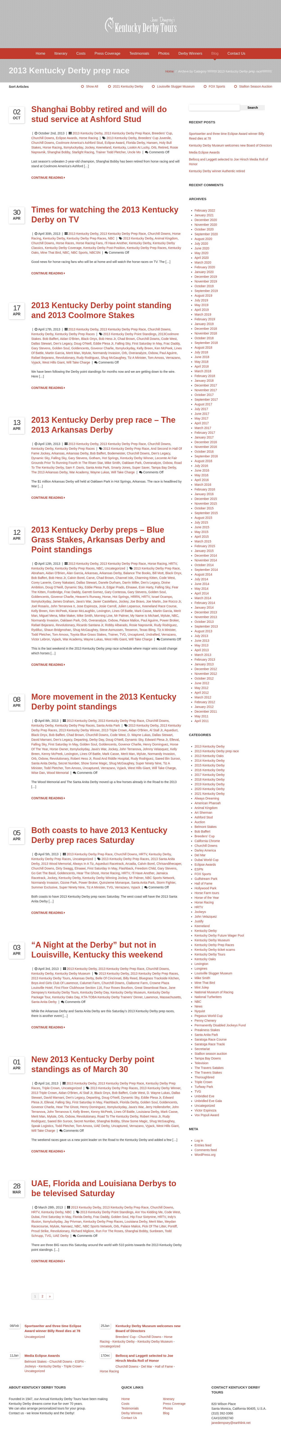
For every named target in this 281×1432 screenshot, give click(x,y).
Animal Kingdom (206, 808)
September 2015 (206, 513)
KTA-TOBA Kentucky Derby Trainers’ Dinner (112, 997)
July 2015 (201, 522)
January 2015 (204, 551)
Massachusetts (170, 997)
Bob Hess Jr (107, 339)
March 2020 (203, 262)
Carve (90, 578)
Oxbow (153, 353)
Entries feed (203, 1145)
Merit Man (73, 353)
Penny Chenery (205, 1020)
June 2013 (202, 640)
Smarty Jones (120, 467)
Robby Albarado (116, 625)
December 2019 (206, 276)
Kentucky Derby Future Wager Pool (219, 935)
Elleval (174, 739)
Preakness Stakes (207, 1030)
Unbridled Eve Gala (208, 1101)
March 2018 (203, 371)
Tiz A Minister (136, 357)
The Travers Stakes (208, 1072)
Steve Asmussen (111, 630)
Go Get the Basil (43, 873)
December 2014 (206, 555)
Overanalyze (138, 353)
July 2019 (201, 300)
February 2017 (205, 432)
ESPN (199, 869)
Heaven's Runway (87, 597)
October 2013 (204, 621)
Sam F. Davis (75, 467)
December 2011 (206, 711)
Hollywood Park (205, 888)
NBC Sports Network (159, 878)
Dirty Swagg (64, 868)
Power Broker (169, 620)
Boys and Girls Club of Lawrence (54, 983)
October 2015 (204, 508)
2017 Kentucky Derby (210, 775)
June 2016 (202, 470)
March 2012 (203, 697)
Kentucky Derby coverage (63, 248)
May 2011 (201, 716)
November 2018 (206, 333)
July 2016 (201, 466)
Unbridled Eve (204, 1096)
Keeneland (103, 147)
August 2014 (203, 574)
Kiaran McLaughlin (82, 611)
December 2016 (206, 442)
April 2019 (202, 310)
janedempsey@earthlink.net (231, 1423)
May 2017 (201, 418)
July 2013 (201, 636)
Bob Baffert (98, 453)
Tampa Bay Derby (163, 467)
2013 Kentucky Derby (87, 133)
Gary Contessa (115, 592)
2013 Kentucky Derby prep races (125, 859)
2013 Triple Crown (114, 730)
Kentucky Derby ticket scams (215, 949)
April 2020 (202, 258)
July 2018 (201, 352)
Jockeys (200, 912)
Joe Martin (153, 601)
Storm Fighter (165, 882)
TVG (122, 634)
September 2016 (206, 456)
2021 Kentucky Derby (128, 86)
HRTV (172, 563)
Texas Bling (147, 630)
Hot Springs (110, 458)
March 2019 (203, 314)
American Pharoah (208, 803)
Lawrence (151, 997)
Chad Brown (126, 339)
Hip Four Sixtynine (143, 1217)
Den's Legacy (62, 343)
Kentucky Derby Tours (210, 954)
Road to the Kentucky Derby (117, 1116)
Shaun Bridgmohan (57, 630)
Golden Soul (61, 348)
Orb (153, 147)
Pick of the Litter (154, 1226)
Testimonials (139, 53)
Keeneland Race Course (159, 606)
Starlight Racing (83, 152)
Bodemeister (116, 453)
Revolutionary (65, 357)
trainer (113, 634)
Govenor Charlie (102, 348)
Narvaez (67, 1226)
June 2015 (202, 527)
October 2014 (204, 565)
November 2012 (206, 673)
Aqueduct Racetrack (109, 863)
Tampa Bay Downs (208, 1058)
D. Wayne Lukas (138, 735)
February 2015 (205, 546)
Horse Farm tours (207, 893)
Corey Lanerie (41, 582)
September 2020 (206, 234)
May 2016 (201, 475)
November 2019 (206, 281)
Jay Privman (73, 1221)
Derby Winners (190, 53)
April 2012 (202, 692)
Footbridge (55, 592)
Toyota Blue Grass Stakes (88, 634)
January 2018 (204, 380)
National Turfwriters (208, 997)
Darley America (205, 850)
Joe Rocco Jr (172, 601)
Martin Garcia (54, 353)
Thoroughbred (204, 1077)
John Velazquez (206, 916)
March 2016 (203, 484)
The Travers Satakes (209, 1068)
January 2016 (204, 494)
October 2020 (204, 229)
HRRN (135, 597)
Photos (164, 53)
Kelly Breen (145, 348)
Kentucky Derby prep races (146, 248)
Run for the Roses (109, 1231)
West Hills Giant (53, 362)
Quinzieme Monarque (114, 882)
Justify (199, 921)
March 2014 (203, 598)
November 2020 (206, 224)
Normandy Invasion (106, 353)
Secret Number (68, 763)
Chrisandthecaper (168, 863)
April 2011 (202, 721)
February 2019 (205, 319)
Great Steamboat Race (150, 987)
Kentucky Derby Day (94, 992)
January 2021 (204, 215)
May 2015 (201, 532)
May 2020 (201, 253)
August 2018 (203, 347)
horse (106, 597)
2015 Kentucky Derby (210, 765)
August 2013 (203, 631)
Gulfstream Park (206, 879)
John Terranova (130, 749)
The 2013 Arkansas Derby (49, 472)
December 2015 (206, 499)
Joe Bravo (137, 601)
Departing (81, 739)
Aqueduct (170, 730)
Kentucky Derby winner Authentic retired (217, 171)
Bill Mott (158, 573)
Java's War (83, 601)
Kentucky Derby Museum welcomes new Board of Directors (230, 145)
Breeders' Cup (162, 133)
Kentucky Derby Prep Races (86, 238)
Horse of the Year (207, 897)
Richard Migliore (82, 1231)
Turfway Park (204, 1087)
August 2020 (203, 239)
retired (163, 147)
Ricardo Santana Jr (90, 625)
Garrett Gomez (92, 592)
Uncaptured (136, 634)
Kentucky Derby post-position (104, 248)
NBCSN (94, 252)
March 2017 (203, 428)
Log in (199, 1140)
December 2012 (206, 669)
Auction (200, 822)
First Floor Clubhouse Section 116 (78, 987)
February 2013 (205, 659)
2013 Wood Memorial (56, 863)
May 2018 (201, 362)
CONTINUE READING (48, 177)
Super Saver (141, 467)
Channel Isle (124, 578)
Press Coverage (107, 53)
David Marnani (41, 739)
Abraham (37, 573)
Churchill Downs (42, 138)
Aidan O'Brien (69, 339)
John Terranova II (63, 606)
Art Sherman (203, 812)
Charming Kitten (146, 578)
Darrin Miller (130, 582)
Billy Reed (130, 978)
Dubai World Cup (206, 860)
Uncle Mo (134, 152)
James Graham (63, 601)
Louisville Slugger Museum (176, 86)
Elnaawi (131, 587)
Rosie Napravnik (140, 625)
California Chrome (207, 841)
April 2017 (202, 423)
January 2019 (204, 324)
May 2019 (201, 305)
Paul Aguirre (168, 353)
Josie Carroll (107, 606)
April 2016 (202, 480)
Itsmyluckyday (73, 147)
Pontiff (172, 1226)
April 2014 (202, 593)
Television (201, 1063)
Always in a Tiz (83, 863)
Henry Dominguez (155, 744)
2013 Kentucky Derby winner (79, 730)
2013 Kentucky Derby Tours (50, 978)
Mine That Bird (50, 252)
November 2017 (206, 390)
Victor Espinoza (205, 1110)
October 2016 (204, 451)
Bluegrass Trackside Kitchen (159, 978)
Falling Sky (122, 343)
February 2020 (205, 267)
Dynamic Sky (40, 458)
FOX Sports (217, 86)
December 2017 (206, 385)
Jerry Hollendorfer (157, 1107)
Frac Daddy (171, 343)
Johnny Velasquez (155, 749)
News (198, 1006)
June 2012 (202, 683)
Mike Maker (67, 615)
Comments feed (206, 1150)
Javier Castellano (105, 601)
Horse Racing (88, 138)
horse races (65, 243)
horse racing (52, 147)
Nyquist (200, 1011)
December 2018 (206, 328)
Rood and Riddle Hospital (111, 758)
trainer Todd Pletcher (111, 152)
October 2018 (204, 338)
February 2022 (205, 210)
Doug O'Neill (82, 343)
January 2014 (204, 607)
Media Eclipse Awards (204, 152)
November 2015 (206, 503)
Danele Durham (109, 582)
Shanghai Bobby (58, 152)
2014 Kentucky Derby (210, 760)
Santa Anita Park (97, 467)
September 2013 (206, 626)
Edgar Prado (115, 587)
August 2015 (203, 517)
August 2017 (203, 404)
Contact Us (236, 53)
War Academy (79, 472)
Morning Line (103, 615)
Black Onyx (89, 339)
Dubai (35, 1217)
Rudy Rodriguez (88, 357)
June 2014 (202, 584)
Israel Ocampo (162, 597)
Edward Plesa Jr (156, 739)
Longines (201, 968)
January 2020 (204, 272)
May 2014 (201, 588)
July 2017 (201, 409)
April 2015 (202, 536)
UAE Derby (101, 1126)
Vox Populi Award (207, 1115)
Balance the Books (137, 573)
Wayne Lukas (99, 472)
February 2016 (205, 489)
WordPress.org (205, 1154)
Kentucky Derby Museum (72, 973)
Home (40, 53)
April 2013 (202, 650)
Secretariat (202, 1049)
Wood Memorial (58, 773)
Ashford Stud (204, 817)
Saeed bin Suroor (167, 758)
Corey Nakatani (64, 582)
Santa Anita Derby (44, 763)
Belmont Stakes (206, 827)
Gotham (94, 458)
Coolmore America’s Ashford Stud (79, 143)
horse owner (59, 749)
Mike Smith (112, 463)
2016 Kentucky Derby (210, 770)
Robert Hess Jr (80, 758)
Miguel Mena (48, 615)
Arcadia (130, 863)
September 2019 (206, 291)
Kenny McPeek (52, 754)
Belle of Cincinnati (108, 978)
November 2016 (206, 447)
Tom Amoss (156, 357)
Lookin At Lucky (138, 147)
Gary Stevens (40, 348)
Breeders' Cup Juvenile (154, 138)
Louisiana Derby (147, 1112)
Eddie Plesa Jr (103, 343)
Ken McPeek (163, 348)
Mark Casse (142, 611)
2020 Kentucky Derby (210, 789)
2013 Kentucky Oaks (209, 756)
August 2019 (203, 295)
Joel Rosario (40, 606)
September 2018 (206, 343)
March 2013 (203, 655)
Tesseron (131, 630)
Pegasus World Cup (208, 1016)
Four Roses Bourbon (118, 987)
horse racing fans (89, 243)
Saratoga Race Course (211, 1039)
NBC (111, 238)
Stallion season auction (255, 86)
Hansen (152, 143)
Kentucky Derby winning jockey (104, 878)
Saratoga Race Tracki (210, 1044)
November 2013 (206, 617)
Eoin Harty (146, 587)
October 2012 (204, 678)
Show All (92, 86)
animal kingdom (166, 238)
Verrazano (173, 357)
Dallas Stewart (41, 343)
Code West (169, 339)
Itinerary (60, 53)
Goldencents (80, 348)
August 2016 (203, 461)
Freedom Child (145, 868)
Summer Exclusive (44, 887)
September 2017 (206, 399)
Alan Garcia (75, 573)
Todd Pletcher (40, 634)
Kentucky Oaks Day (65, 997)
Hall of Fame (203, 883)
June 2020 (202, 248)
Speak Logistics (42, 1126)
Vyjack (36, 362)
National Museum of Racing (214, 992)
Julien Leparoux (129, 606)
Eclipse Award (115, 143)
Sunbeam (156, 1231)
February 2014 (205, 603)
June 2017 (202, 414)
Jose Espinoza (87, 606)
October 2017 (204, 395)
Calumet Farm (90, 983)
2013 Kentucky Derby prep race (127, 133)
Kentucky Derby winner (136, 458)
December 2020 (206, 220)
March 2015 (203, 541)
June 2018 (202, 357)
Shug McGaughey (113, 357)
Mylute (86, 353)
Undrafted (152, 634)
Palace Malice (129, 620)
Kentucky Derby (54, 238)
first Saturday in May (147, 343)
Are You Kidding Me (149, 1212)
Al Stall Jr (156, 730)
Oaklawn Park (132, 463)
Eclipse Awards (66, 138)
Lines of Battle (122, 611)
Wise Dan (38, 773)
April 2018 (202, 366)
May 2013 (201, 645)
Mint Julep (202, 987)
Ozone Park (68, 882)
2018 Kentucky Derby (210, 779)
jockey (90, 147)
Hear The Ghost (88, 873)
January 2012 (204, 707)
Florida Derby (135, 143)
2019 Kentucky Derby (210, 784)
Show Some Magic (94, 763)
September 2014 (206, 569)
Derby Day (96, 739)
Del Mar (200, 855)
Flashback (126, 868)
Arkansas (57, 453)
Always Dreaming (207, 798)
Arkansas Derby (77, 453)
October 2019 (204, 286)
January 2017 (204, 437)
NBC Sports (79, 252)
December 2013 (206, 612)
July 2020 (201, 243)
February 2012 (205, 702)
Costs (81, 53)
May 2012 (201, 688)
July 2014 (201, 579)
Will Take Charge (78, 362)
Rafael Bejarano (42, 357)
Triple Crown (51, 1088)
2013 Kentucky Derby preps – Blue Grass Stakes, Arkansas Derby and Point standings (98, 539)
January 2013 (204, 664)
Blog (214, 53)
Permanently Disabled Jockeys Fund (220, 1025)
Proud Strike (40, 1231)
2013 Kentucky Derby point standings (129, 334)
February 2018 (205, 376)
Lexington (103, 611)
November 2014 (206, 560)
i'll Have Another (115, 243)
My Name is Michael (144, 615)
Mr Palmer (121, 615)
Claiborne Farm (137, 983)
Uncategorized (115, 568)
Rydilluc (36, 630)
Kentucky (119, 147)
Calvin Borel (76, 578)
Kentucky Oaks (205, 959)
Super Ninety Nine (148, 763)
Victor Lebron (40, 639)
